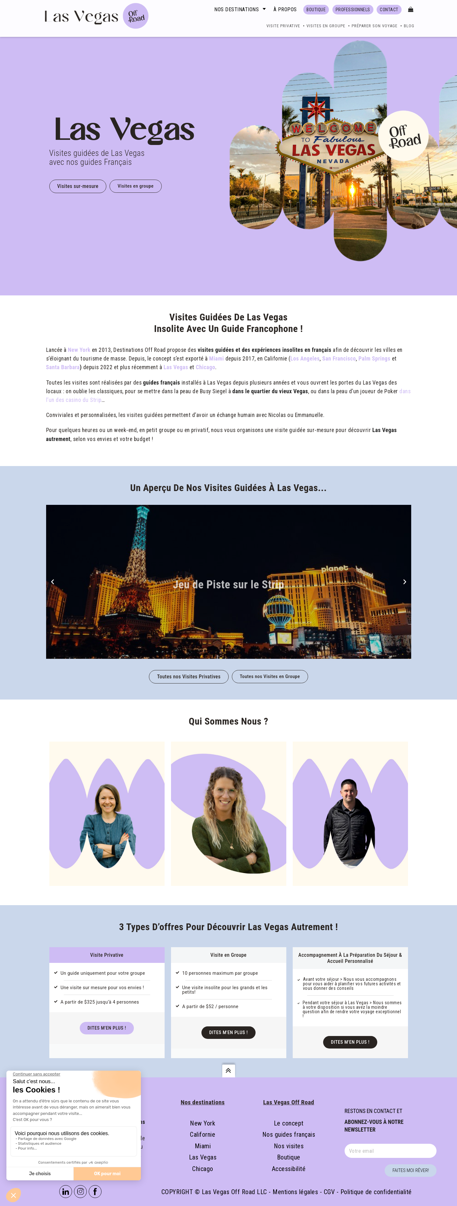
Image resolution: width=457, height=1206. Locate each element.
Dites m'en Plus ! (106, 1028)
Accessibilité (289, 1169)
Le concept (289, 1123)
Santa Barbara (63, 367)
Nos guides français (288, 1134)
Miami (216, 358)
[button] (52, 582)
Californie (202, 1134)
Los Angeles (305, 358)
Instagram (80, 1191)
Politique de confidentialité (376, 1192)
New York (79, 350)
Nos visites (289, 1146)
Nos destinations (236, 9)
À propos (285, 9)
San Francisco (339, 358)
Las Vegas (176, 367)
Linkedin (65, 1191)
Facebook (95, 1191)
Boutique (288, 1157)
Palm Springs (374, 358)
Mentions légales (295, 1192)
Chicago (205, 367)
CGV (329, 1192)
